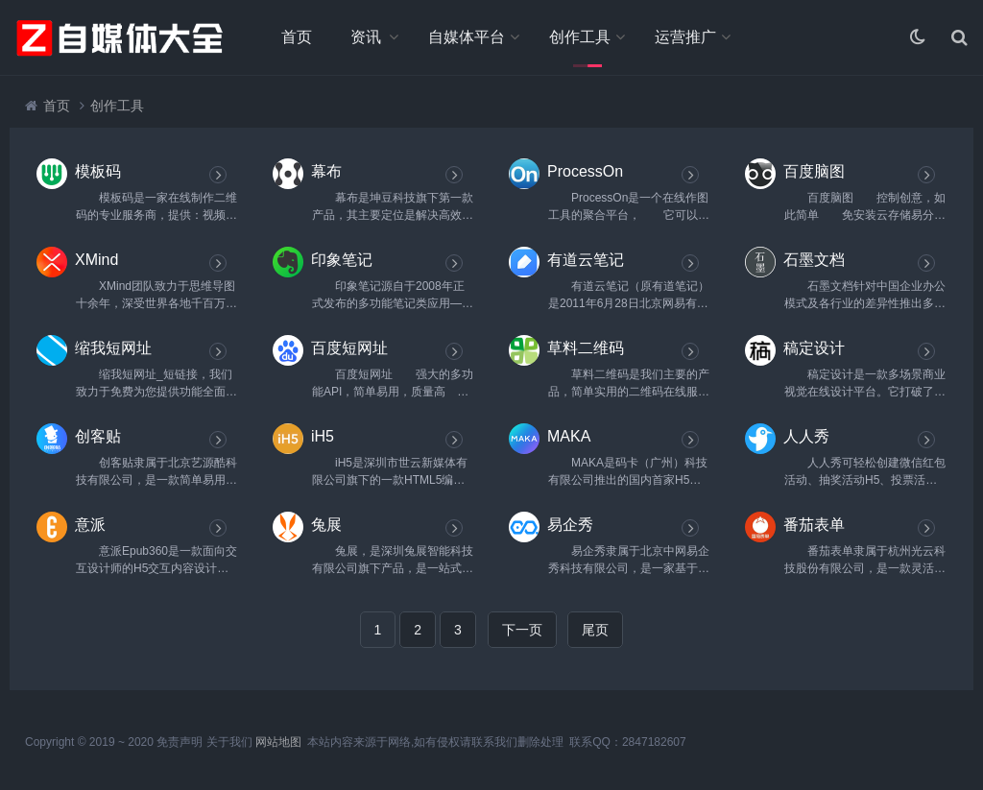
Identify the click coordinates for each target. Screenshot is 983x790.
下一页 (522, 629)
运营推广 (685, 37)
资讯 (365, 37)
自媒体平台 (466, 37)
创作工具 (580, 37)
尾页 (595, 629)
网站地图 (278, 742)
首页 (296, 37)
